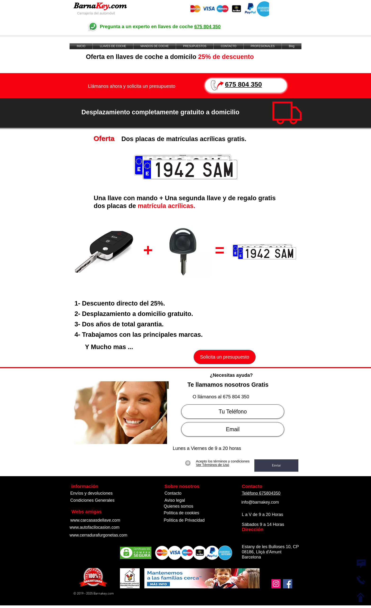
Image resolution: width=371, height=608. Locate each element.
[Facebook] (287, 583)
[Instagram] (276, 583)
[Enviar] (276, 465)
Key (102, 5)
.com (118, 5)
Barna (85, 5)
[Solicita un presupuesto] (225, 357)
